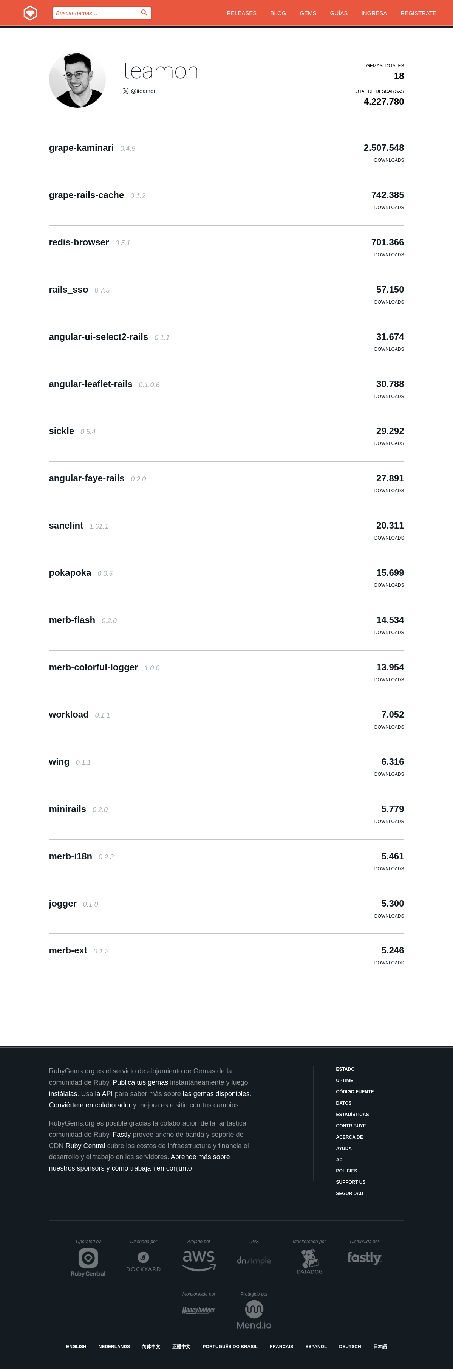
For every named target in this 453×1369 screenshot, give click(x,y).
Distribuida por (366, 1241)
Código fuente (355, 1092)
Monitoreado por (309, 1241)
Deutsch (350, 1346)
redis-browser (89, 242)
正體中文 (181, 1346)
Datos (344, 1103)
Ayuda (344, 1148)
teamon (161, 70)
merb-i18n (81, 856)
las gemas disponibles (216, 1094)
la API (104, 1094)
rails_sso (79, 289)
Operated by (90, 1244)
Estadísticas (352, 1114)
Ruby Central (85, 1146)
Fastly (122, 1134)
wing (70, 762)
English (76, 1346)
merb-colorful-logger (104, 667)
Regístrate (418, 13)
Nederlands (114, 1346)
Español (316, 1346)
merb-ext (79, 950)
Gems (308, 13)
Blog (278, 13)
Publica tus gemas (140, 1082)
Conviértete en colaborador (90, 1105)
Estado (345, 1069)
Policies (346, 1171)
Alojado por (201, 1241)
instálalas (63, 1094)
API (340, 1160)
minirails (78, 809)
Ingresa (374, 13)
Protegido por (256, 1294)
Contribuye (351, 1126)
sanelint (78, 525)
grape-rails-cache (97, 195)
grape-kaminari (92, 148)
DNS (260, 1241)
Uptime (344, 1080)
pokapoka (81, 572)
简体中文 (151, 1346)
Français (281, 1346)
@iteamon (144, 91)
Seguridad (349, 1193)
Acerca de (349, 1137)
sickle (72, 431)
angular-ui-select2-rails (109, 337)
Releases (242, 13)
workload (79, 714)
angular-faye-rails (97, 478)
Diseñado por (145, 1241)
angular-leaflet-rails (104, 384)
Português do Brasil (230, 1346)
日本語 (380, 1346)
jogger (73, 903)
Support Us (351, 1182)
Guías (339, 13)
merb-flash (83, 620)
